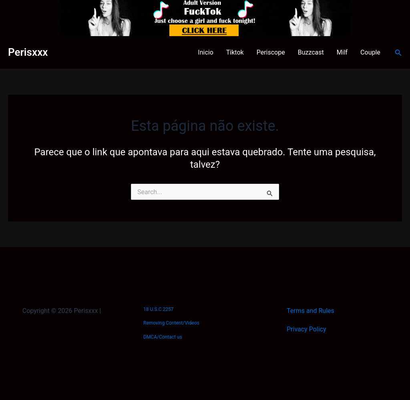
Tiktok (235, 52)
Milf (342, 52)
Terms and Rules (310, 311)
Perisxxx (28, 52)
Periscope (271, 52)
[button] (398, 53)
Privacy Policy (306, 329)
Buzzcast (311, 52)
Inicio (205, 52)
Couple (370, 52)
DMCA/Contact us (162, 337)
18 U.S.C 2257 (158, 309)
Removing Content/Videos (171, 323)
